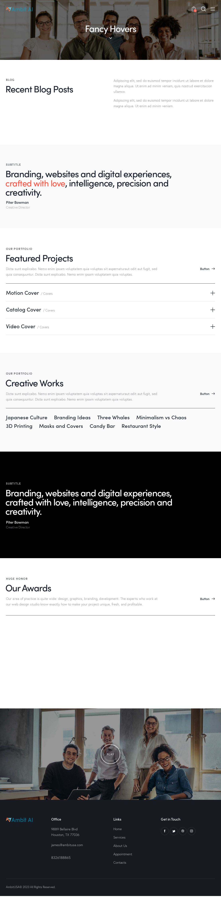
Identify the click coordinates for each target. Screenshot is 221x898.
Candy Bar (106, 427)
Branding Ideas (75, 418)
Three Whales (118, 418)
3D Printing (20, 427)
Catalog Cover (31, 310)
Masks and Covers (63, 427)
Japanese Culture (27, 418)
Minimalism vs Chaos (167, 418)
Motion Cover (30, 292)
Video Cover (28, 326)
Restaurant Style (147, 427)
